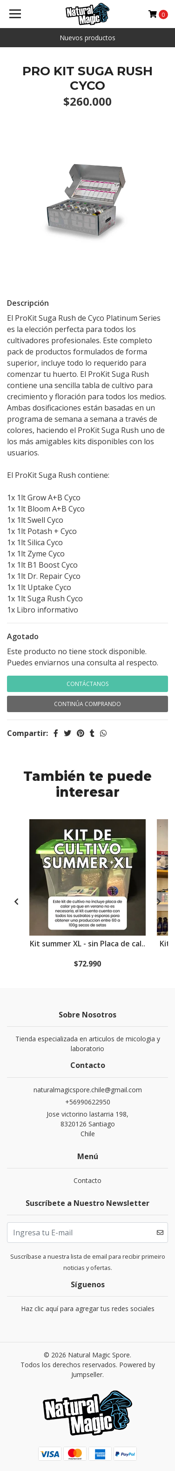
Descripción (28, 303)
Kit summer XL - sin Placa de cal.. (87, 943)
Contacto (87, 1180)
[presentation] (16, 901)
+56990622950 (87, 1101)
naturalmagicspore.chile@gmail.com (88, 1089)
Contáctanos (87, 684)
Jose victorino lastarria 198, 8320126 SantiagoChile (87, 1124)
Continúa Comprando (87, 704)
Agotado (23, 636)
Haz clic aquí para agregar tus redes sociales (88, 1308)
